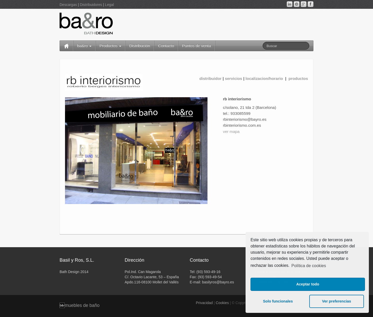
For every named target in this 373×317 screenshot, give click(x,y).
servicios (233, 78)
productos (297, 78)
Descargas (68, 5)
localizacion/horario (265, 78)
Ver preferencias (336, 301)
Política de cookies (308, 265)
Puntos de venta (196, 45)
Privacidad (204, 303)
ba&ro (84, 45)
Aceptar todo (307, 284)
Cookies (222, 303)
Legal (109, 5)
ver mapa (231, 131)
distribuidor (210, 78)
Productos (110, 45)
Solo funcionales (278, 301)
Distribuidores (91, 5)
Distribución (139, 45)
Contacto (166, 45)
